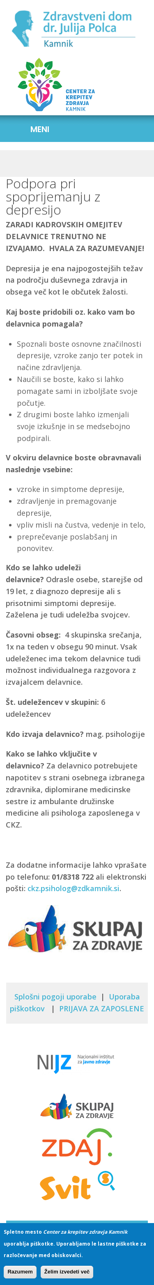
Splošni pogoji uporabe (55, 996)
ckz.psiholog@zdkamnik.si (74, 888)
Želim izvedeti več (67, 1276)
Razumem (19, 1276)
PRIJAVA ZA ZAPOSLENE (101, 1008)
